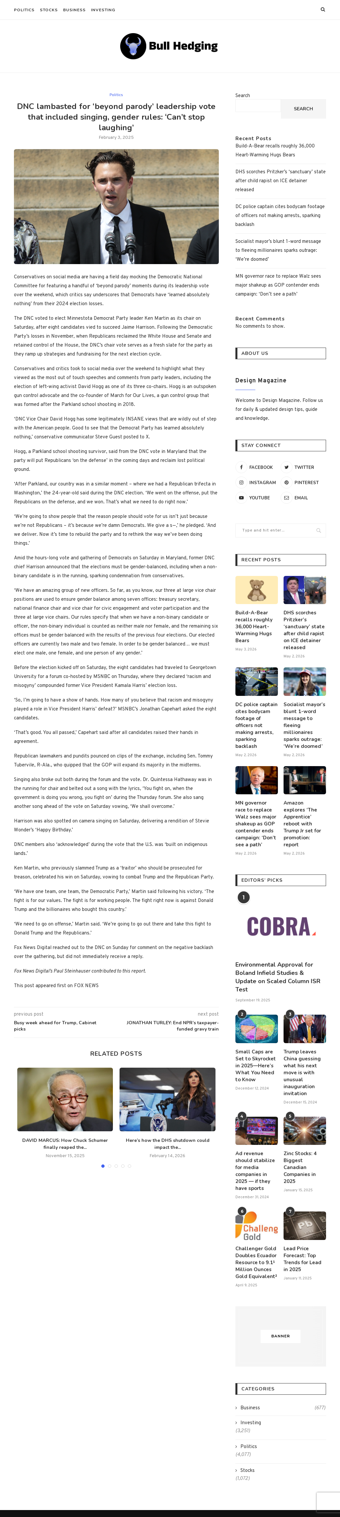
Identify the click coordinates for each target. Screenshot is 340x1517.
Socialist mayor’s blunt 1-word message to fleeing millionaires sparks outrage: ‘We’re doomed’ (278, 251)
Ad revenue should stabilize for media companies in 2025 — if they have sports (256, 1154)
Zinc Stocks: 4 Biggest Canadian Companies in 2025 (303, 1150)
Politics (24, 10)
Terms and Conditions (148, 1495)
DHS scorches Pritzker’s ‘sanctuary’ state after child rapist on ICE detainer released (280, 181)
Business (74, 10)
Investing (103, 10)
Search (242, 96)
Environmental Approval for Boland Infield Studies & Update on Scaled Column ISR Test (277, 967)
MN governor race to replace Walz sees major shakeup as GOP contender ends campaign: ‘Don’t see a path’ (278, 285)
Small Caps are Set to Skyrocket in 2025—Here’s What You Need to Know (256, 1055)
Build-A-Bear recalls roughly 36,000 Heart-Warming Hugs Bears (252, 625)
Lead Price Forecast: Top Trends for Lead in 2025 (304, 1236)
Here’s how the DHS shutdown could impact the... (168, 1144)
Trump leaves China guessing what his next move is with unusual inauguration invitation (301, 1062)
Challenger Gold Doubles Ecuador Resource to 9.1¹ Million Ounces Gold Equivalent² (254, 1239)
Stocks (49, 10)
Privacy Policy (199, 1495)
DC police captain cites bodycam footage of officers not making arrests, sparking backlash (280, 216)
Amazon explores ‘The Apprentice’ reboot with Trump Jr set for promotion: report (305, 810)
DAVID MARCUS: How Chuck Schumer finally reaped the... (65, 1144)
